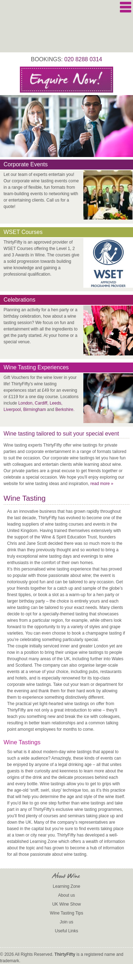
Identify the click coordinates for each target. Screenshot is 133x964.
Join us (66, 921)
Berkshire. (64, 409)
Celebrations (19, 300)
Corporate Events (26, 164)
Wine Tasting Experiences (36, 367)
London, (25, 403)
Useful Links (66, 930)
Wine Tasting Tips (66, 913)
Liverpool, (13, 409)
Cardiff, (41, 403)
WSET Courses (23, 232)
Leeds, (56, 403)
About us (66, 895)
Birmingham (34, 409)
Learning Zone (66, 886)
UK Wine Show (66, 904)
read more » (101, 483)
